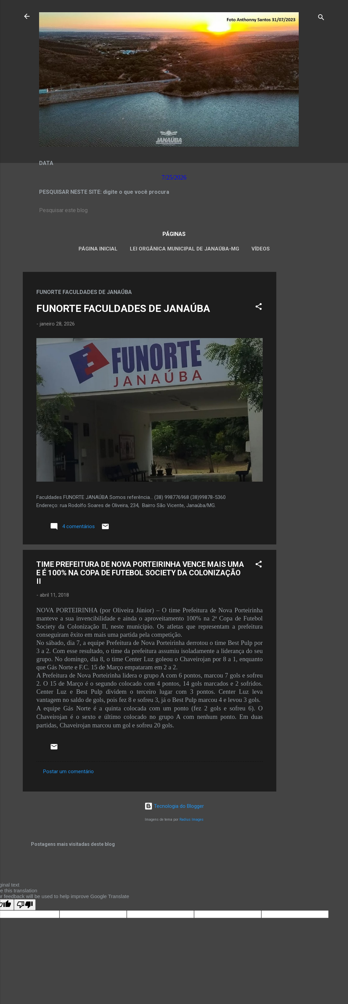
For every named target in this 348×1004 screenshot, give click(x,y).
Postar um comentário (68, 771)
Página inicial (98, 249)
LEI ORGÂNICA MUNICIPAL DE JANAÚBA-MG (184, 249)
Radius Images (191, 819)
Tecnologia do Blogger (174, 806)
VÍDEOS (260, 249)
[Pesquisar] (321, 18)
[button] (259, 307)
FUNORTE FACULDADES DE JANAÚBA (123, 308)
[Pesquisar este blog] (174, 210)
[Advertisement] (303, 374)
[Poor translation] (25, 904)
